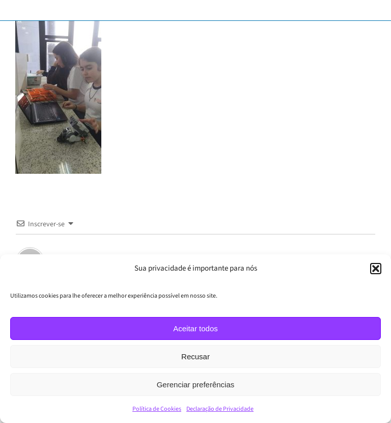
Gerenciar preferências (196, 384)
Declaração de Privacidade (220, 409)
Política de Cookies (156, 409)
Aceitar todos (195, 328)
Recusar (195, 356)
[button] (376, 268)
